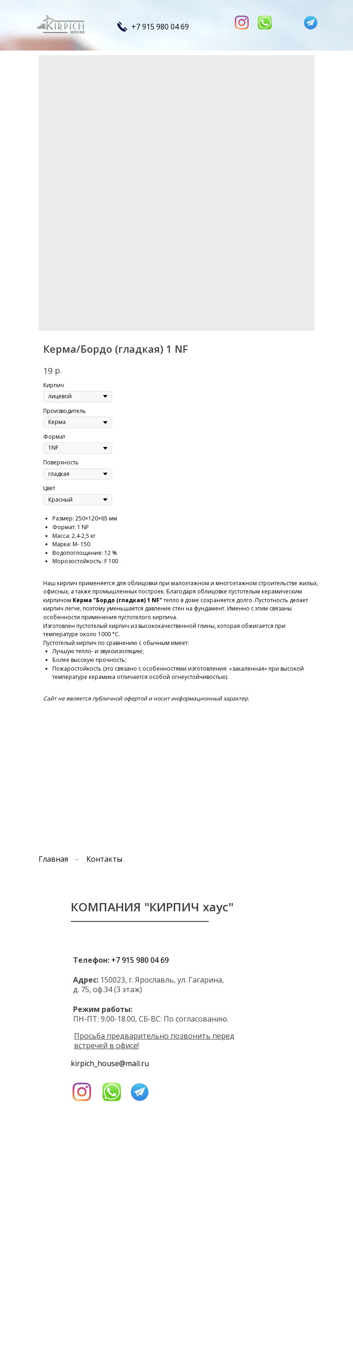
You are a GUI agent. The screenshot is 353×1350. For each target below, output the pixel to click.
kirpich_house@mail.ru (110, 1063)
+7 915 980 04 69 (160, 27)
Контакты (104, 859)
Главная (53, 859)
